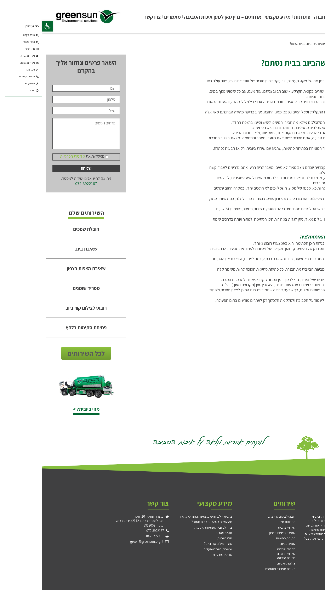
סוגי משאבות (181, 532)
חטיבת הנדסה (244, 558)
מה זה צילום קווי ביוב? (176, 543)
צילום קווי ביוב (244, 563)
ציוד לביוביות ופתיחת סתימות (171, 527)
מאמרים (130, 16)
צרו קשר (110, 16)
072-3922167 (44, 183)
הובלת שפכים (44, 229)
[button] (5, 26)
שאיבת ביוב (44, 248)
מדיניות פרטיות (180, 554)
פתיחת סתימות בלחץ (44, 327)
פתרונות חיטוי (244, 521)
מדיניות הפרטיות (30, 156)
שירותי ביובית (244, 527)
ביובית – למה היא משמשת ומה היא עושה (164, 516)
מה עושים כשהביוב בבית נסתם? (267, 43)
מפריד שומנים (44, 288)
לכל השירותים (44, 353)
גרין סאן (311, 16)
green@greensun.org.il (104, 541)
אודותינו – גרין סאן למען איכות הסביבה (180, 16)
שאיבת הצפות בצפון (44, 268)
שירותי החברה (286, 16)
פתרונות (260, 16)
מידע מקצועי (235, 16)
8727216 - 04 (112, 536)
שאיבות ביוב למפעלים (175, 549)
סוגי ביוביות (182, 538)
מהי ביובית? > (44, 409)
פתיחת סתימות (243, 538)
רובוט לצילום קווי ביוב (44, 307)
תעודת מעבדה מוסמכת (238, 569)
